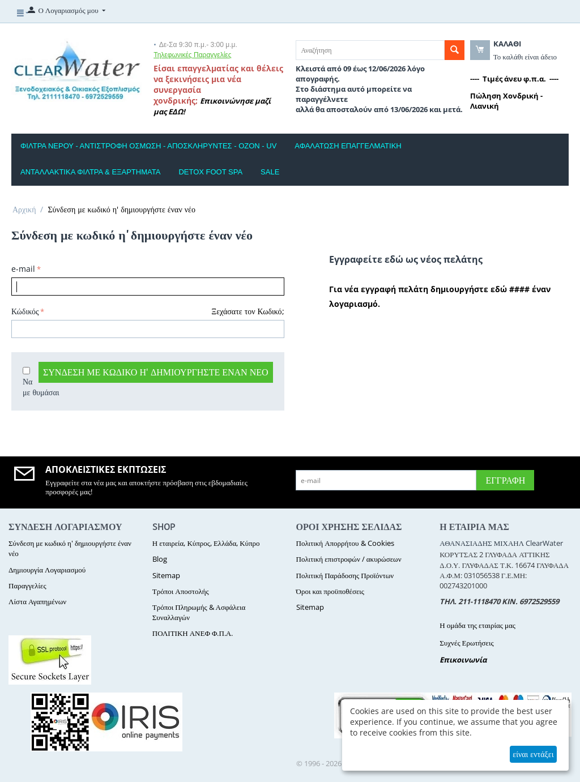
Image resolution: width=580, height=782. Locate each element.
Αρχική (24, 209)
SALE (270, 172)
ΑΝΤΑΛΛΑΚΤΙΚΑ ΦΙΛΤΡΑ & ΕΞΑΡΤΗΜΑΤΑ (90, 172)
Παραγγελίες (27, 585)
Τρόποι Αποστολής (180, 591)
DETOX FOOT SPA (210, 172)
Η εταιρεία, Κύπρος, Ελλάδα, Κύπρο (206, 543)
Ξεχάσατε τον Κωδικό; (247, 311)
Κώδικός (25, 311)
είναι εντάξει (533, 754)
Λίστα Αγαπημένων (37, 601)
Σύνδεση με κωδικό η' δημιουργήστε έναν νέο (155, 372)
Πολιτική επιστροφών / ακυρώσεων (349, 559)
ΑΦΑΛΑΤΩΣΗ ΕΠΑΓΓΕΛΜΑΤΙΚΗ (348, 146)
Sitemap (166, 575)
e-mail (23, 268)
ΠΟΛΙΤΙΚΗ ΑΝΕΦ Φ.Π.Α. (192, 633)
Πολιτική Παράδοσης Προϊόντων (345, 575)
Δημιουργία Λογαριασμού (47, 570)
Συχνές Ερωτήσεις (466, 643)
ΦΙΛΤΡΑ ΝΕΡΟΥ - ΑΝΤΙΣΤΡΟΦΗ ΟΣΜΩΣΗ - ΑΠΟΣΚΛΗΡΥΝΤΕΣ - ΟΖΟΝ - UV (148, 146)
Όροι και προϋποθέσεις (330, 591)
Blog (159, 559)
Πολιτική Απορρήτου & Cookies (345, 543)
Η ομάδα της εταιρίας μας (477, 625)
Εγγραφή (505, 480)
